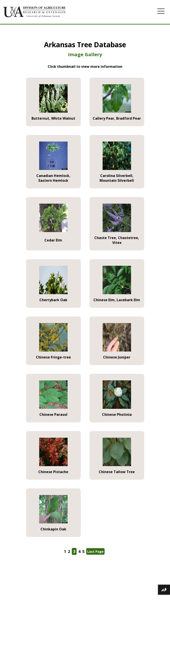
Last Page (95, 551)
